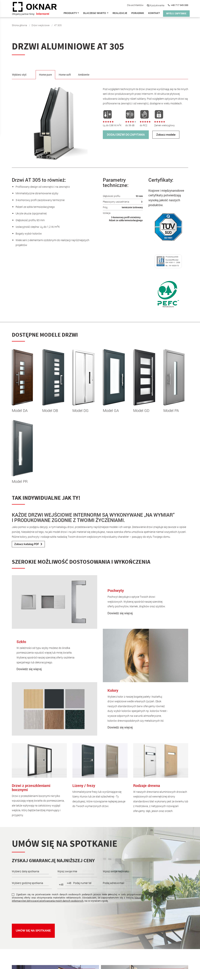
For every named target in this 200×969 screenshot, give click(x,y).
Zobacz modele (165, 134)
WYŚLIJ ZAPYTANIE (176, 13)
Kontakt (154, 13)
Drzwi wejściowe (41, 25)
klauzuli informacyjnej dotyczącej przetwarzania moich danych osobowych (77, 899)
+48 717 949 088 (179, 5)
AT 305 (58, 25)
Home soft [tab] (66, 74)
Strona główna (19, 25)
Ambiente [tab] (85, 74)
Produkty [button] (71, 13)
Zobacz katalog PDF (28, 544)
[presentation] (40, 912)
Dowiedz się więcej (120, 613)
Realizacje (120, 13)
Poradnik (137, 13)
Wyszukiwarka (155, 5)
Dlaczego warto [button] (95, 13)
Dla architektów (135, 5)
